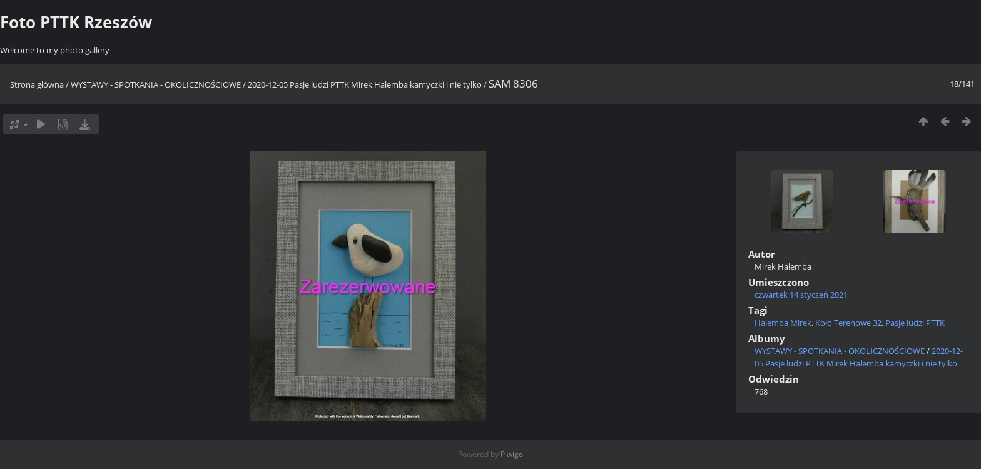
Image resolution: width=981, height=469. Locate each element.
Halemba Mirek (783, 322)
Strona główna (37, 84)
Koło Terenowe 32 (848, 322)
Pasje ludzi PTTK (915, 322)
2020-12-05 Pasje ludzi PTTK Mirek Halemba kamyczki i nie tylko (365, 84)
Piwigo (512, 454)
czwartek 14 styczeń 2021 (801, 294)
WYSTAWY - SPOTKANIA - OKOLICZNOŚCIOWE (156, 84)
